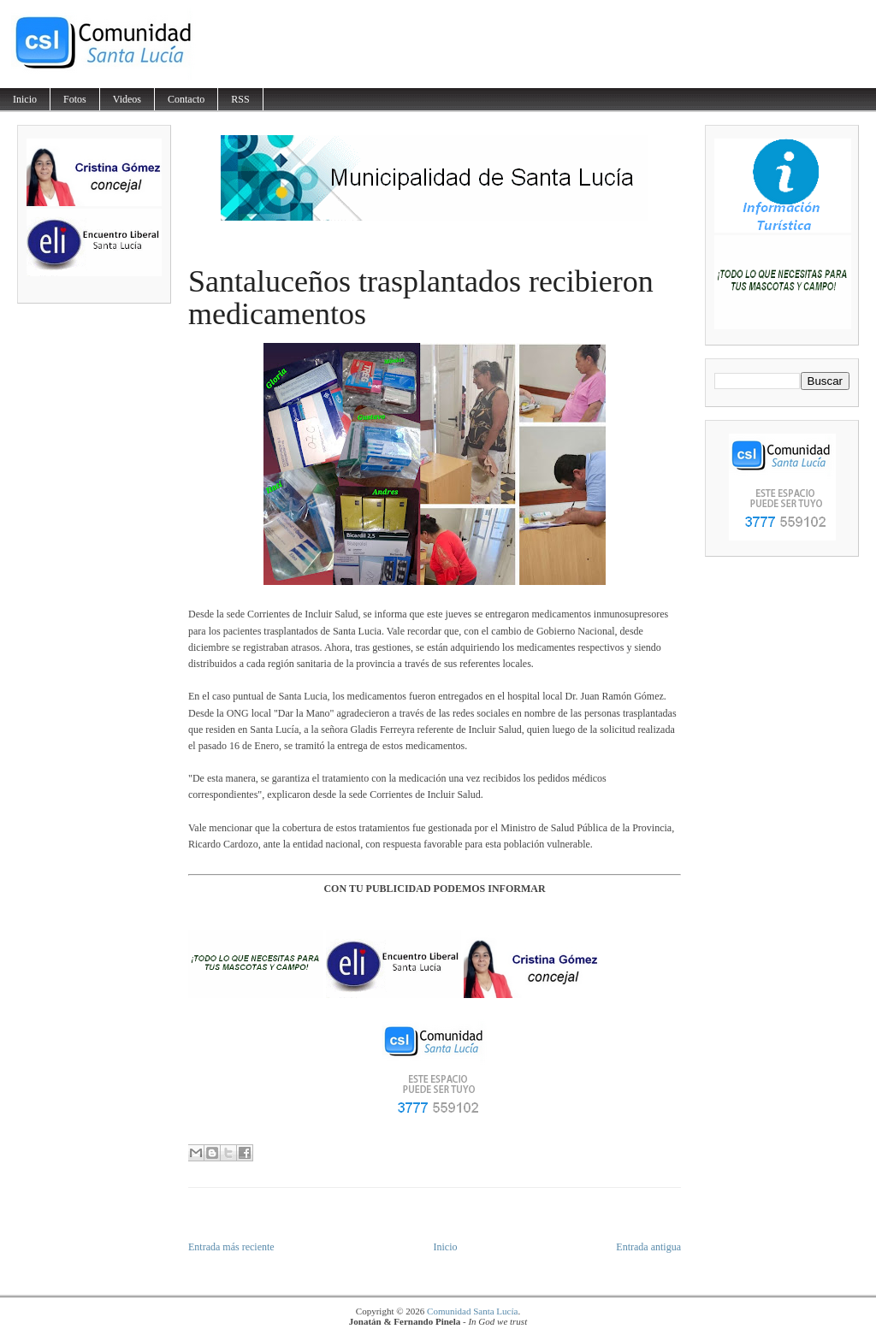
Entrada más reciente (231, 1247)
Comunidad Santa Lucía (472, 1311)
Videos (127, 99)
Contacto (186, 99)
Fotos (74, 99)
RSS (240, 99)
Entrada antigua (648, 1247)
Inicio (25, 99)
